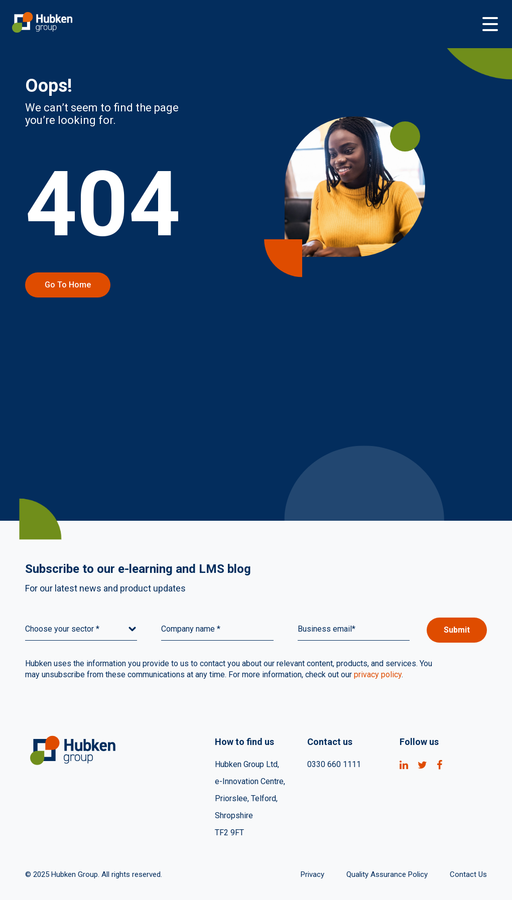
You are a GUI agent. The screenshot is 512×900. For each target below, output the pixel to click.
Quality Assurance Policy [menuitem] (387, 874)
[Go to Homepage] (246, 24)
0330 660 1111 (334, 764)
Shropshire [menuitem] (234, 815)
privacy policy (378, 674)
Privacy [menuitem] (312, 874)
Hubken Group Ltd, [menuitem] (247, 764)
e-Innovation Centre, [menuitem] (250, 781)
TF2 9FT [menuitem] (229, 832)
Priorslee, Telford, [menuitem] (246, 798)
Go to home (68, 284)
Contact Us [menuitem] (468, 874)
